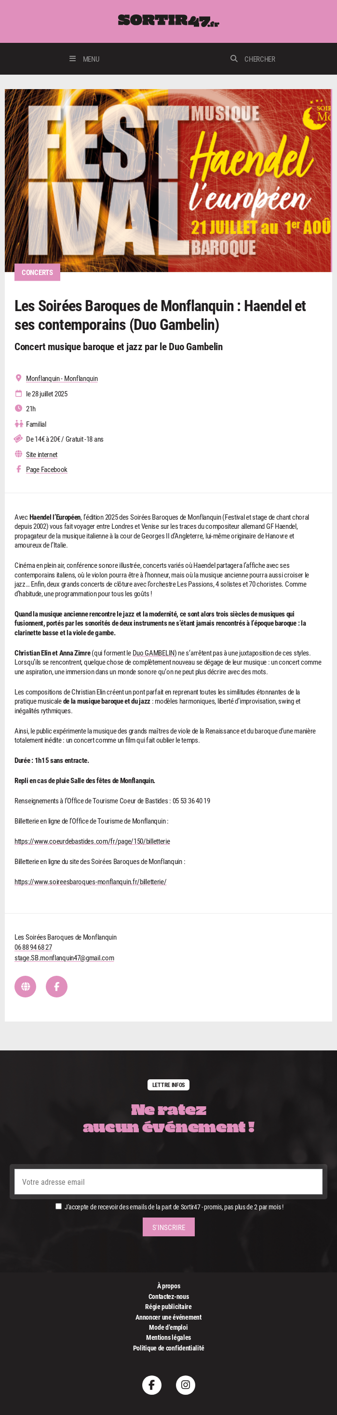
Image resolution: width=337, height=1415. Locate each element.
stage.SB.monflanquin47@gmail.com (64, 957)
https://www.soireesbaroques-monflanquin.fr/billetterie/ (90, 881)
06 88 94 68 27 (33, 947)
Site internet (41, 454)
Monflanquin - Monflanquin (62, 378)
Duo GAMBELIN (154, 652)
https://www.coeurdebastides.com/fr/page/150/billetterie (92, 841)
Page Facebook (46, 469)
